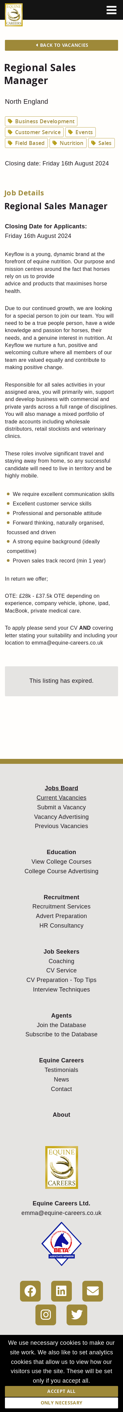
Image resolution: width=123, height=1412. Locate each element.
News (61, 1079)
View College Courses (61, 861)
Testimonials (61, 1070)
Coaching (61, 961)
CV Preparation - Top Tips (62, 980)
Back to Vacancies (62, 45)
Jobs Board (61, 788)
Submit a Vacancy (61, 807)
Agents (61, 1015)
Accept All (61, 1391)
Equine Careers (61, 1060)
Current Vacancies (61, 797)
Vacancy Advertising (61, 817)
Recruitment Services (61, 906)
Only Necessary (61, 1402)
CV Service (61, 970)
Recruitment (61, 897)
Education (61, 852)
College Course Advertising (61, 871)
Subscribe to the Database (61, 1034)
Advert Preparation (61, 916)
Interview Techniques (61, 989)
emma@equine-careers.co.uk (61, 1213)
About (62, 1114)
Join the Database (61, 1025)
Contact (61, 1089)
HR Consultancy (61, 925)
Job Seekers (62, 951)
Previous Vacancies (61, 826)
